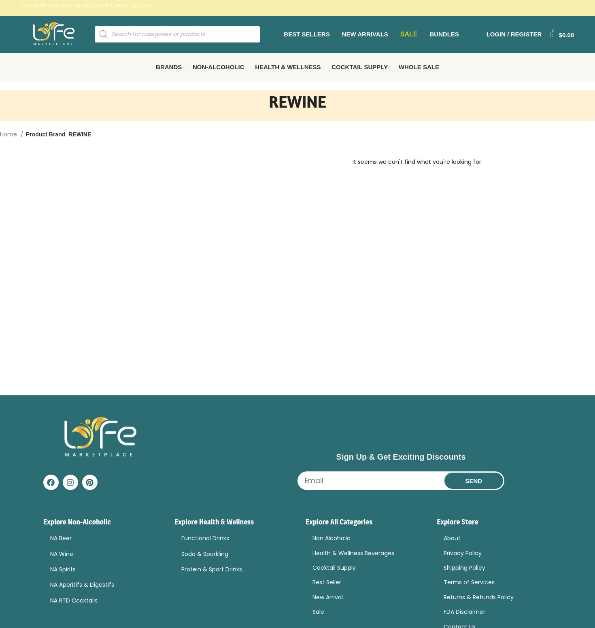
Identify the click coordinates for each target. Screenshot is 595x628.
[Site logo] (61, 38)
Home (9, 142)
